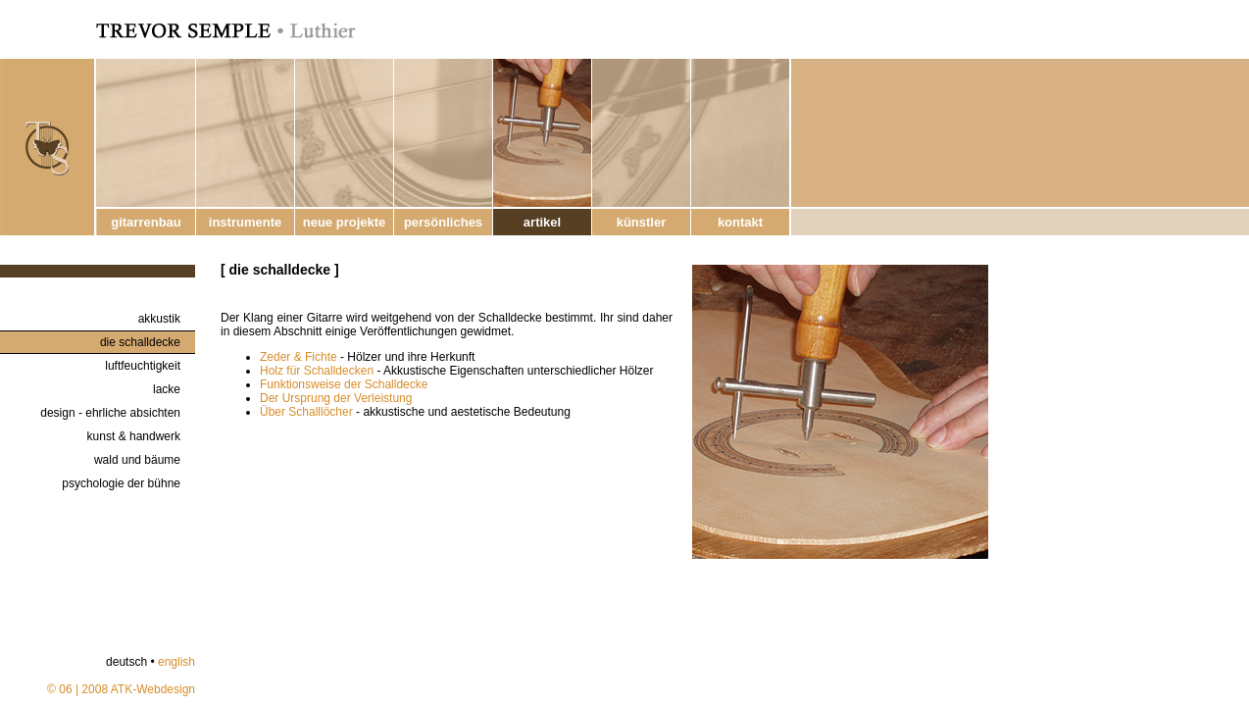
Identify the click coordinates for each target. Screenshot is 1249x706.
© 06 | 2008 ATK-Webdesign (121, 689)
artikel (542, 222)
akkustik (159, 319)
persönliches (443, 222)
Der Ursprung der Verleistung (336, 398)
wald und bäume (137, 460)
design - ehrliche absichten (110, 413)
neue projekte (344, 222)
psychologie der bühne (121, 483)
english (176, 662)
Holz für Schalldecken (317, 371)
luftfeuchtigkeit (142, 366)
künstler (642, 222)
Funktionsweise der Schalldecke (343, 384)
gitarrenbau (146, 222)
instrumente (245, 222)
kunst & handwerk (133, 436)
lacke (166, 389)
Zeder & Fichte (298, 357)
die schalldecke (140, 342)
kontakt (740, 222)
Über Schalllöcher (306, 412)
